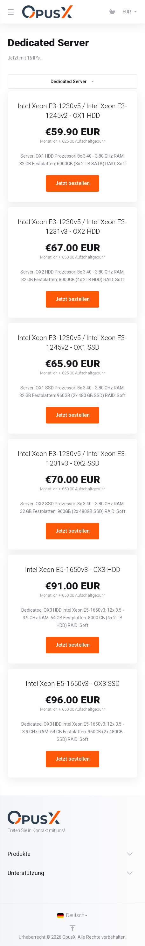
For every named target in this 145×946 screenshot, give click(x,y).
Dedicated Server (72, 81)
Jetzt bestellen (72, 183)
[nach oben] (72, 927)
